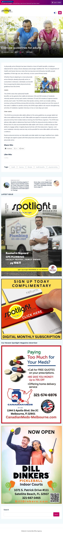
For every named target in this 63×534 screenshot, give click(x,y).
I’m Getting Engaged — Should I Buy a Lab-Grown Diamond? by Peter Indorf (20, 3)
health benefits (40, 167)
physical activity (53, 167)
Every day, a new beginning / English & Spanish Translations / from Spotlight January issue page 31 (43, 184)
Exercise (21, 167)
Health (13, 167)
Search (6, 510)
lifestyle (30, 167)
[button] (60, 12)
